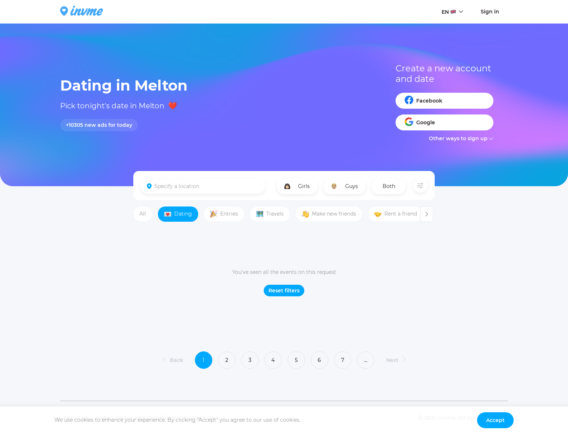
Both (389, 186)
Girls (297, 186)
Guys (344, 186)
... (365, 360)
